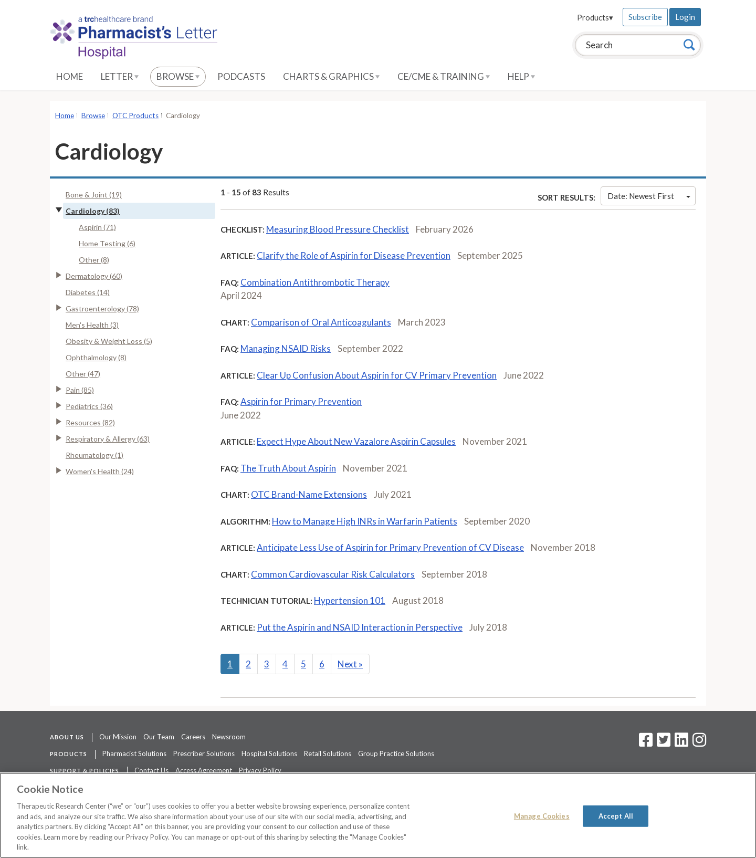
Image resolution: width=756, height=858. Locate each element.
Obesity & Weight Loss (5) (109, 341)
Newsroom (229, 737)
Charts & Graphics (331, 76)
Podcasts (241, 76)
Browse (178, 76)
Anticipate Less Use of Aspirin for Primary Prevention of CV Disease (390, 547)
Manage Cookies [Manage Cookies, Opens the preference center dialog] (542, 815)
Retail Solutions (327, 753)
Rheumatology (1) (94, 455)
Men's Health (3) (92, 324)
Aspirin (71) (97, 227)
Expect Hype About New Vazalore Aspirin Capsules (356, 441)
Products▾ (595, 17)
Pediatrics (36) (89, 406)
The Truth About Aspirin (288, 468)
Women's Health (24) (100, 471)
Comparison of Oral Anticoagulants (321, 322)
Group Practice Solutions (396, 753)
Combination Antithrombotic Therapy (315, 282)
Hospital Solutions (269, 753)
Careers (193, 737)
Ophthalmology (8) (96, 357)
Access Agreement (203, 770)
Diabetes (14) (88, 292)
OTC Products (135, 115)
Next (350, 663)
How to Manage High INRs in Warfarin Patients (364, 521)
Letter (120, 76)
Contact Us (151, 770)
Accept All (615, 815)
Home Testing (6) (107, 243)
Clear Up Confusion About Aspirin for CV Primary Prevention (377, 375)
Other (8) (94, 259)
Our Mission (117, 737)
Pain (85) (80, 389)
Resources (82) (90, 422)
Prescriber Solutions (204, 753)
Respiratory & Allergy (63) (108, 438)
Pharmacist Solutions (134, 753)
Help (521, 76)
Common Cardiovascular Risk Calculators (333, 574)
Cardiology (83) (93, 210)
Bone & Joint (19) (94, 194)
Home (69, 76)
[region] (378, 815)
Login (685, 17)
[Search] (689, 44)
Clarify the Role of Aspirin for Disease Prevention (353, 255)
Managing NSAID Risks (285, 348)
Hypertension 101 (349, 600)
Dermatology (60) (94, 275)
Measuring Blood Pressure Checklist (337, 229)
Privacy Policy (260, 770)
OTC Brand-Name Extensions (309, 494)
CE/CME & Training (443, 76)
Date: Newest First (648, 196)
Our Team (158, 737)
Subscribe (645, 17)
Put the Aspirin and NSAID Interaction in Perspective (360, 627)
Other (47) (83, 373)
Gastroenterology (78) (102, 308)
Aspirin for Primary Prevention (301, 401)
